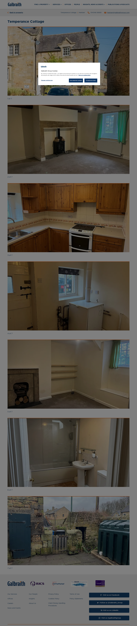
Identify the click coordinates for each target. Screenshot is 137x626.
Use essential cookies (76, 80)
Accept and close (91, 80)
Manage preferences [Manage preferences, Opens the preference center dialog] (47, 80)
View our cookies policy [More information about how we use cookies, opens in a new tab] (84, 75)
